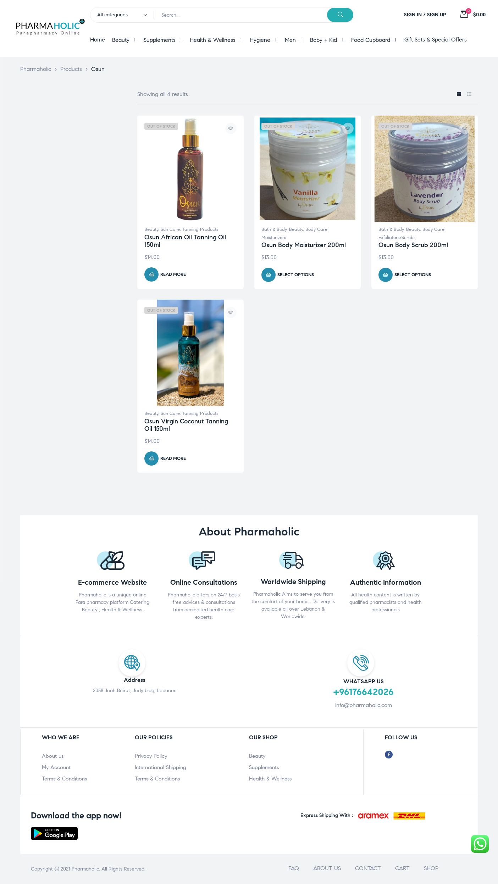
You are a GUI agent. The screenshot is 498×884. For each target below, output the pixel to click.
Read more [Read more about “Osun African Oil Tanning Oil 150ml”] (173, 274)
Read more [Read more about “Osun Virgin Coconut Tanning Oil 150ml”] (173, 458)
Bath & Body (274, 229)
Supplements (264, 767)
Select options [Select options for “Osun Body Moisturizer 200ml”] (295, 275)
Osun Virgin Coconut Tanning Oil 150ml (186, 425)
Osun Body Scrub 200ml (413, 245)
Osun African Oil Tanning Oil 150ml (185, 241)
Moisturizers (273, 237)
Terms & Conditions (64, 778)
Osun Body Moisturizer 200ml (303, 245)
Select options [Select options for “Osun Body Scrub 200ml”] (412, 275)
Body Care (316, 229)
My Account (56, 767)
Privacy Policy (151, 756)
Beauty (151, 229)
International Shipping (160, 767)
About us (52, 756)
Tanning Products (200, 229)
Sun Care (170, 229)
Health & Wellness (270, 778)
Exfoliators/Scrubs (397, 237)
